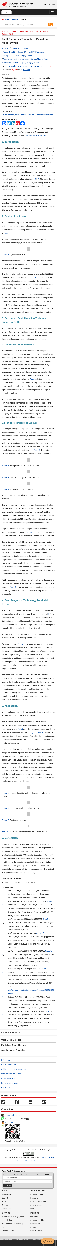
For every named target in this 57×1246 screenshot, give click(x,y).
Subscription (7, 1220)
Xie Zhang (6, 48)
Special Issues (36, 1205)
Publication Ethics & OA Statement (15, 1069)
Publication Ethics (37, 1220)
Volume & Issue (8, 1231)
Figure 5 (21, 644)
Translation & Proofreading (12, 1224)
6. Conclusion (10, 838)
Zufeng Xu (16, 48)
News (32, 1209)
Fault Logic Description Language (40, 115)
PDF (30, 66)
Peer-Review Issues (38, 1202)
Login (6, 12)
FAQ (3, 1227)
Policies (34, 1213)
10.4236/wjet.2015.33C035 (16, 66)
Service (6, 1213)
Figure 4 (36, 450)
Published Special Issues (13, 1045)
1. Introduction (10, 141)
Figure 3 (28, 393)
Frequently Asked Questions (12, 1074)
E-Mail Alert (5, 1060)
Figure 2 (33, 379)
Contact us (5, 1087)
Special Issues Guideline (13, 1050)
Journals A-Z (7, 1194)
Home (7, 19)
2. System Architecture (15, 216)
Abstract (6, 74)
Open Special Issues (11, 1040)
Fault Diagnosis (8, 115)
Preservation (35, 1224)
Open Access (35, 1217)
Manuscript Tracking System (13, 1217)
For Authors (35, 1198)
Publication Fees (37, 1194)
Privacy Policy (36, 1231)
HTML (36, 66)
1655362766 (10, 1122)
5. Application (10, 705)
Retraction (34, 1227)
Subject (5, 1198)
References (7, 887)
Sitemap (5, 1205)
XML (43, 66)
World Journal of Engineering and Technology (20, 31)
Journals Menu (10, 1032)
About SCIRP (37, 1190)
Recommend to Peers (9, 1078)
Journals (15, 19)
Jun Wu (25, 48)
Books (4, 1202)
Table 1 (20, 729)
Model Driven (20, 115)
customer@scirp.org (13, 1115)
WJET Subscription (8, 1065)
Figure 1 (7, 233)
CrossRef (50, 901)
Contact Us (6, 1209)
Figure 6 (33, 732)
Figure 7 (41, 732)
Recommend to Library (10, 1083)
